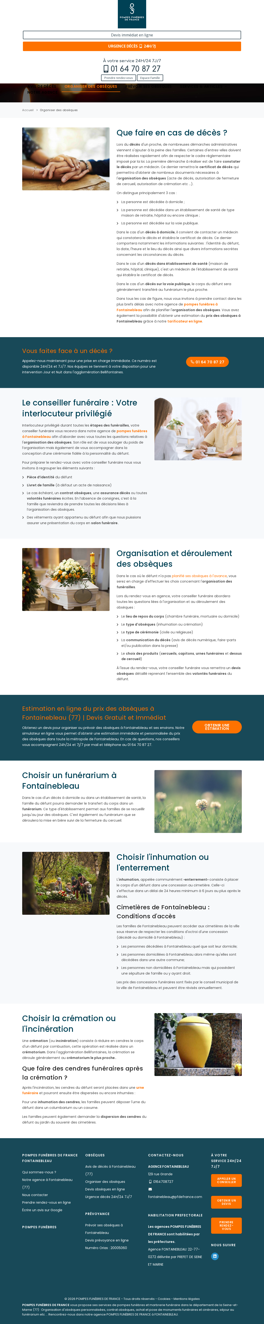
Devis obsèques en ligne (105, 1189)
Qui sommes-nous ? (39, 1172)
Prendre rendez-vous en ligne (46, 1202)
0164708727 (163, 1181)
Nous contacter (35, 1195)
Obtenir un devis (226, 1202)
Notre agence (42, 39)
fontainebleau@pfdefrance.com (175, 1196)
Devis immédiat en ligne (220, 9)
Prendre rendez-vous (30, 24)
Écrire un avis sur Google (42, 1210)
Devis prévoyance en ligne (107, 1240)
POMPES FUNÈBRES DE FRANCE (98, 1299)
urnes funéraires (210, 653)
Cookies (164, 1299)
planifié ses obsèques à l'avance (199, 576)
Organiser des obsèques (90, 33)
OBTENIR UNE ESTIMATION (217, 727)
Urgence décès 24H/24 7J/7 (108, 1196)
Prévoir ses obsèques (148, 33)
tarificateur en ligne (184, 321)
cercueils (169, 653)
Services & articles (204, 33)
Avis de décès (41, 33)
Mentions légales (187, 1299)
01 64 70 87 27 (47, 16)
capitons (186, 653)
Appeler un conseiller (226, 1180)
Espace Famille (62, 24)
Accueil (28, 110)
